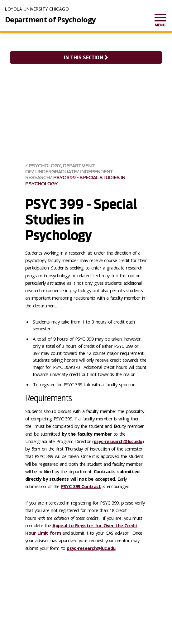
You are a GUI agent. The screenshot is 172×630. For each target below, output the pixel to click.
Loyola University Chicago (37, 9)
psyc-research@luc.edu (91, 548)
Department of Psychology (50, 19)
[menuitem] (160, 21)
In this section (86, 58)
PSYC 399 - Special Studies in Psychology (75, 180)
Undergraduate (56, 172)
